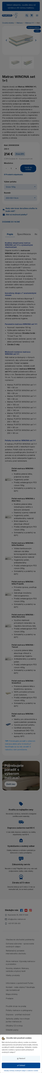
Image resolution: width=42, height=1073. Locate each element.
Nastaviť (21, 1058)
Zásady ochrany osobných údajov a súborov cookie (21, 1070)
